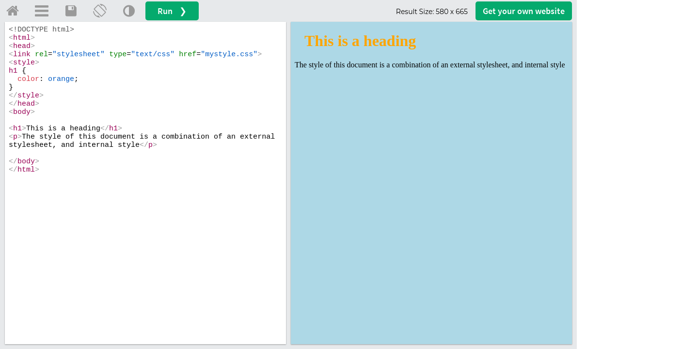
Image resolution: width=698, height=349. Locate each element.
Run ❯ (172, 10)
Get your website (524, 10)
